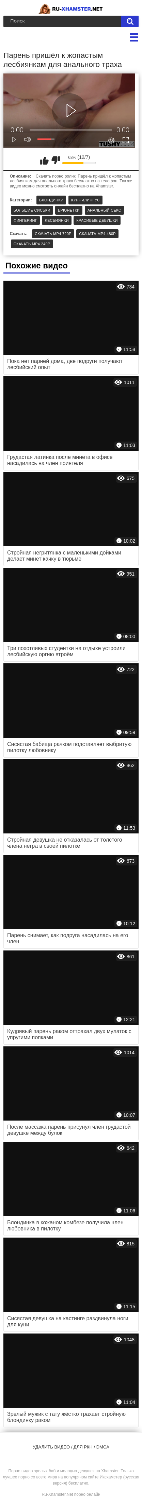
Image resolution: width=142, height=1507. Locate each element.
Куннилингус (85, 200)
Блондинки (51, 200)
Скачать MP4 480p (97, 234)
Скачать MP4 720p (53, 234)
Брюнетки (69, 210)
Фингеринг (25, 220)
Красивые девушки (96, 220)
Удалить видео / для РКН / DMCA (71, 1447)
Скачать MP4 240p (32, 244)
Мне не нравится (55, 160)
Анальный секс (104, 210)
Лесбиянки (57, 220)
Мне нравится (44, 160)
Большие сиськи (32, 210)
